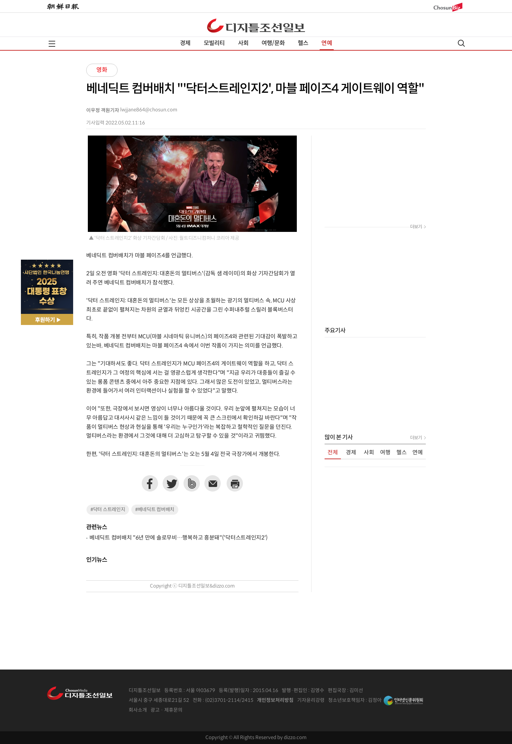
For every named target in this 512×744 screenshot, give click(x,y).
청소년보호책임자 (346, 700)
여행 (385, 452)
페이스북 (150, 483)
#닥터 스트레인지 (107, 510)
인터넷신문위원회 (403, 700)
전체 (333, 452)
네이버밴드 (192, 483)
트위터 (171, 483)
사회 (243, 43)
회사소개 (138, 710)
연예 (326, 43)
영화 (101, 70)
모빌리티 (214, 43)
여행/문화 (273, 43)
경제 (185, 43)
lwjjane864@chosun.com (148, 110)
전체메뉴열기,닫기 (52, 44)
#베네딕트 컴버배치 (154, 510)
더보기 (416, 227)
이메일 (212, 483)
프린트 (235, 483)
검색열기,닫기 (461, 43)
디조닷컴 (256, 25)
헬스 (303, 43)
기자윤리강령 (311, 700)
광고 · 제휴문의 (167, 710)
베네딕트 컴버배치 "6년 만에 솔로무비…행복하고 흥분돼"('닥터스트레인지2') (178, 538)
